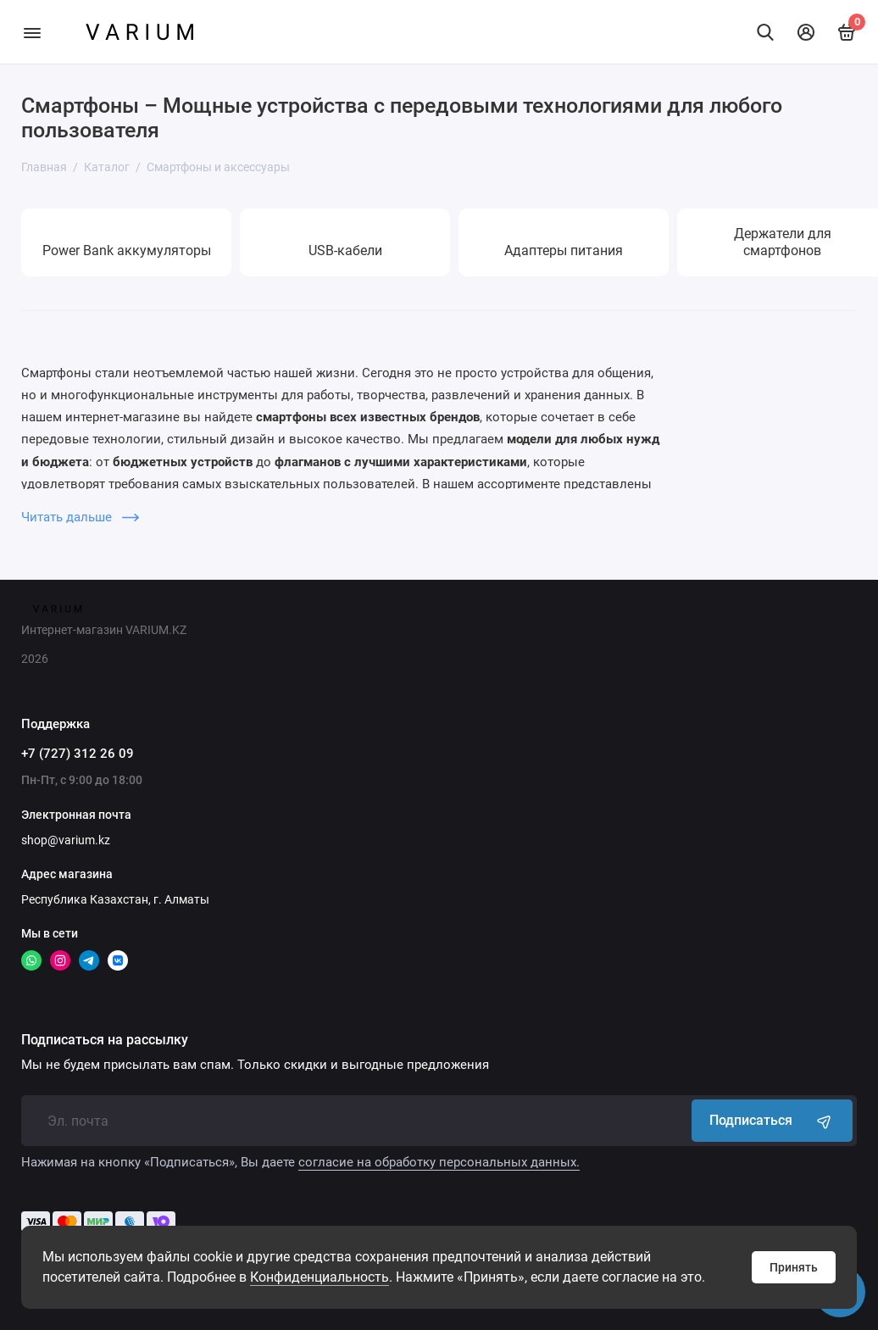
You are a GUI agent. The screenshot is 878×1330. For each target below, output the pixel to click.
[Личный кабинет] (806, 32)
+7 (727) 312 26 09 (77, 753)
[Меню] (32, 32)
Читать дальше (80, 517)
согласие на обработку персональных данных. (439, 1162)
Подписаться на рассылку (104, 1040)
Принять (794, 1267)
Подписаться (772, 1120)
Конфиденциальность (319, 1277)
